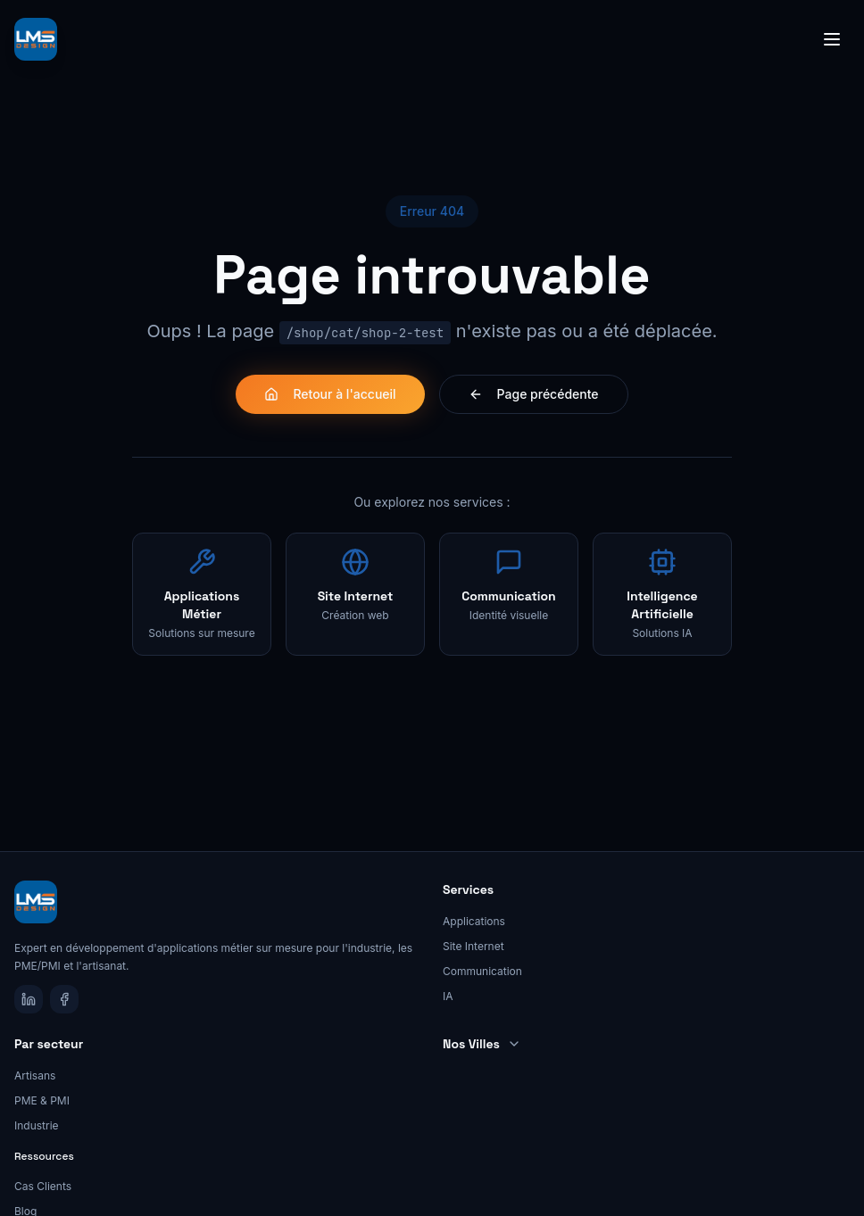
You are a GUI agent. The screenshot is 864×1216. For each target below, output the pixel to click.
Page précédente (534, 393)
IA (448, 996)
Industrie (36, 1125)
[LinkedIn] (28, 999)
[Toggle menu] (832, 39)
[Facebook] (64, 999)
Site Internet (473, 946)
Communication (482, 971)
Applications (474, 921)
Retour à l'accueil (329, 393)
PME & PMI (42, 1100)
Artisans (34, 1075)
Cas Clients (42, 1186)
